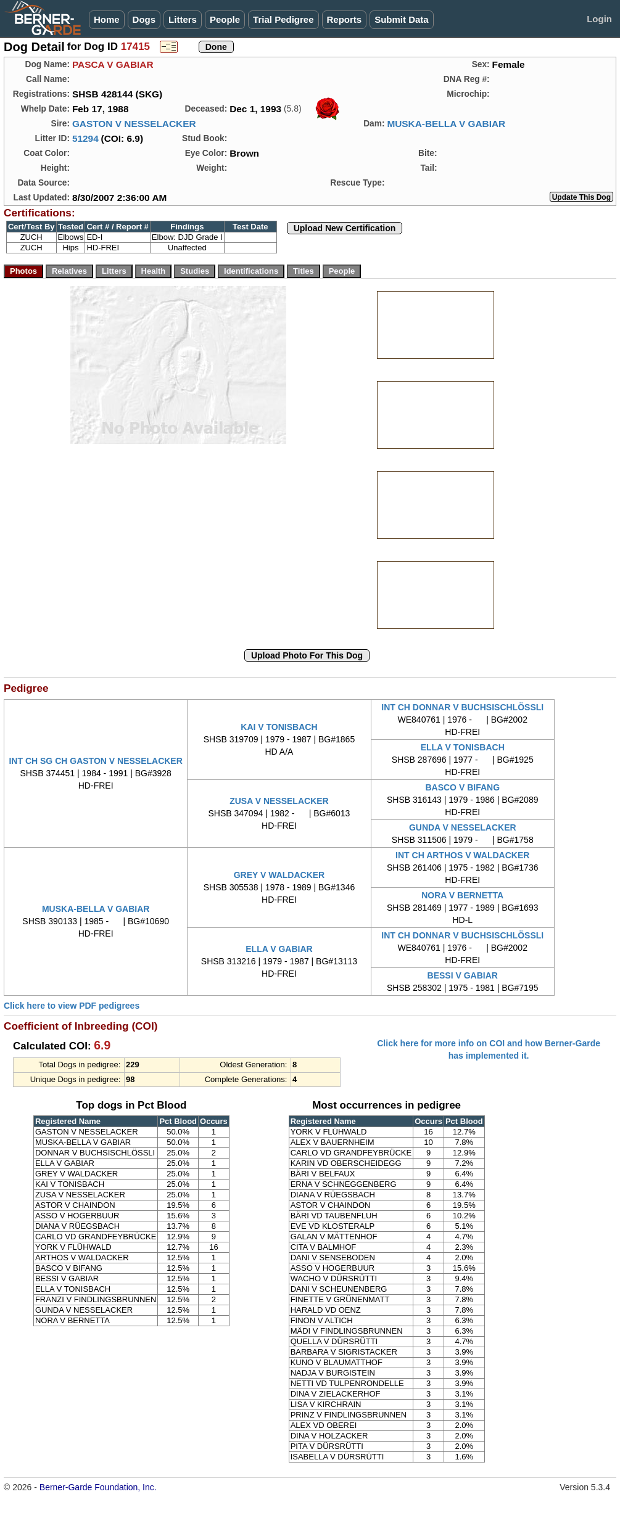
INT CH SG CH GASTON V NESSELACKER (95, 761)
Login (599, 19)
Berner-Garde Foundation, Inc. (98, 1487)
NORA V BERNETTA (462, 895)
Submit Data (401, 19)
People (225, 19)
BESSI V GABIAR (463, 975)
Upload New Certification (345, 228)
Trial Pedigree (283, 19)
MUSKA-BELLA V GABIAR (446, 123)
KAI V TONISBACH (279, 727)
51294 (85, 138)
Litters (182, 19)
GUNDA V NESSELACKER (462, 827)
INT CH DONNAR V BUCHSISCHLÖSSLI (462, 707)
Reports (344, 19)
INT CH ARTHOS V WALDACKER (462, 855)
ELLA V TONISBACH (463, 747)
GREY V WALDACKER (279, 875)
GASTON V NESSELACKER (134, 123)
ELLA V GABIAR (279, 949)
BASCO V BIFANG (462, 787)
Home (107, 19)
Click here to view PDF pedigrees (71, 1006)
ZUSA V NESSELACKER (279, 801)
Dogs (144, 19)
